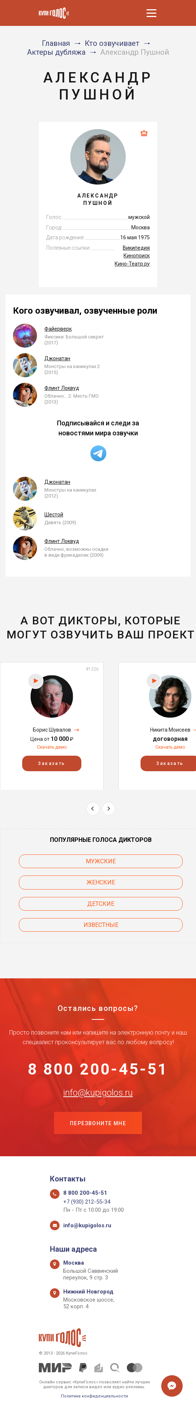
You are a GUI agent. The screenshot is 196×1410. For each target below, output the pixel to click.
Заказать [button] (51, 763)
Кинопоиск (137, 256)
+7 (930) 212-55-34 (86, 1201)
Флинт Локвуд (61, 388)
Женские (101, 882)
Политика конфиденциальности (94, 1396)
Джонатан (57, 358)
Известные (101, 924)
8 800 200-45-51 (98, 1069)
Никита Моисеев (170, 730)
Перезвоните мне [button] (98, 1123)
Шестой (53, 514)
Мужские (101, 861)
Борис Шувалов (52, 730)
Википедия (136, 248)
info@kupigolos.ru (98, 1092)
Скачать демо (52, 747)
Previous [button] (93, 809)
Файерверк (58, 329)
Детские (100, 903)
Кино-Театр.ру (132, 264)
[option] (52, 726)
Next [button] (108, 809)
